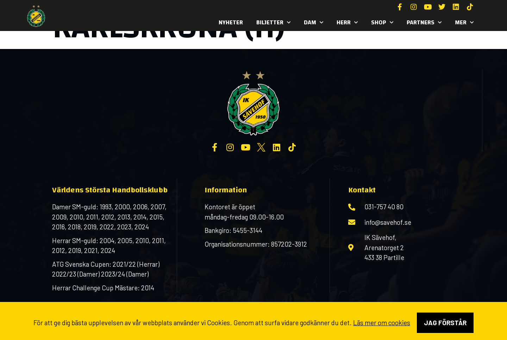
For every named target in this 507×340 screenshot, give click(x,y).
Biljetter (273, 22)
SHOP (382, 22)
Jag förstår (445, 323)
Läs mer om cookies (381, 323)
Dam (313, 22)
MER (464, 22)
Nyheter (231, 22)
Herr (347, 22)
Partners (424, 22)
